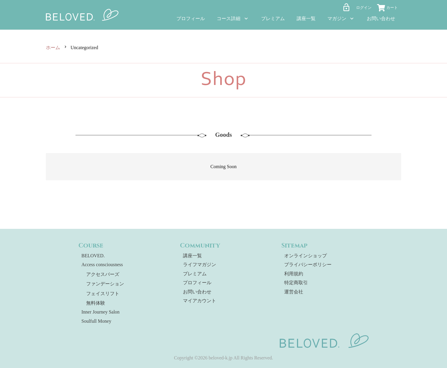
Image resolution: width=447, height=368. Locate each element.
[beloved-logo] (82, 15)
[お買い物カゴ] (389, 8)
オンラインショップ (305, 255)
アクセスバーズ (102, 274)
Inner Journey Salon (100, 311)
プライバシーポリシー (308, 264)
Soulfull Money (96, 321)
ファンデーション (105, 283)
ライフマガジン (199, 264)
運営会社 (293, 291)
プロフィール (197, 282)
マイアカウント (199, 300)
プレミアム (195, 273)
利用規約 (293, 273)
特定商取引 (296, 282)
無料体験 (95, 303)
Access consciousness (102, 264)
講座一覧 (192, 255)
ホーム (53, 47)
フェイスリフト (102, 293)
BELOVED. (93, 255)
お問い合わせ (197, 291)
